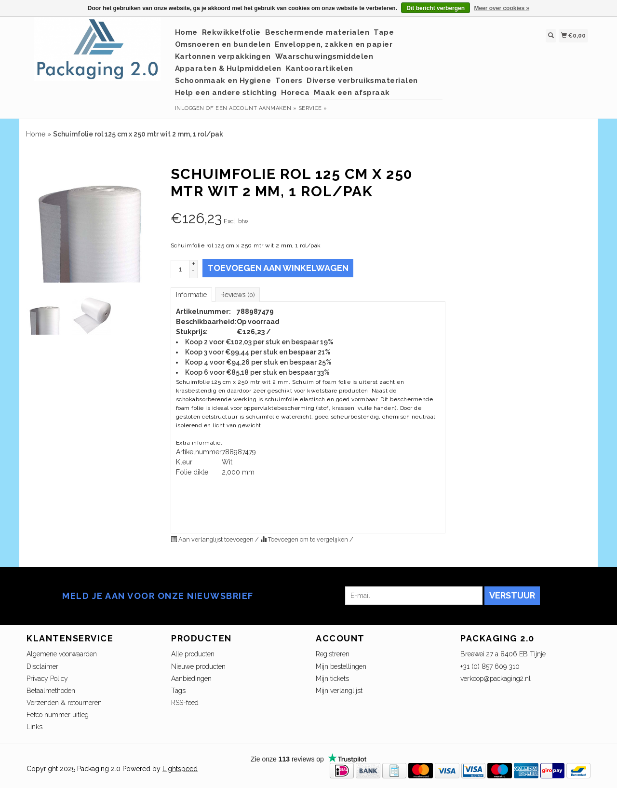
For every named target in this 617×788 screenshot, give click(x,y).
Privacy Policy (47, 678)
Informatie (191, 295)
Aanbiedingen (191, 678)
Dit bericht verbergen (435, 8)
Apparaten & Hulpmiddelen (228, 68)
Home (186, 32)
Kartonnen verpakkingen (223, 56)
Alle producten (193, 654)
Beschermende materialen (317, 32)
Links (34, 727)
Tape (384, 32)
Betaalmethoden (51, 690)
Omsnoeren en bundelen (223, 44)
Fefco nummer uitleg (58, 715)
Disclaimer (42, 666)
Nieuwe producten (198, 666)
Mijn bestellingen (341, 666)
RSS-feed (185, 702)
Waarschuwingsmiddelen (324, 56)
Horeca (295, 92)
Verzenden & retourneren (64, 702)
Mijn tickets (332, 678)
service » (312, 108)
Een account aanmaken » (255, 108)
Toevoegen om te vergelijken (304, 539)
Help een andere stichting (226, 92)
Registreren (332, 654)
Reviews (237, 295)
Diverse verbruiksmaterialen (362, 80)
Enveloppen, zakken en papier (333, 44)
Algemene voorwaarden (62, 654)
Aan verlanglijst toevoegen (213, 539)
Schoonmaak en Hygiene (223, 80)
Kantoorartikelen (319, 68)
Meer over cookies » (501, 8)
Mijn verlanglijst (339, 690)
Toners (288, 80)
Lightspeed (180, 769)
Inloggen (189, 108)
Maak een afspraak (352, 92)
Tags (178, 690)
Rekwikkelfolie (231, 32)
